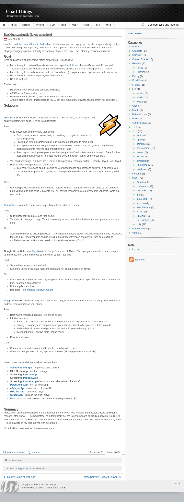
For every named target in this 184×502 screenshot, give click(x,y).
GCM (52, 25)
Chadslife (137, 51)
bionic (75, 65)
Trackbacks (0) (96, 452)
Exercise (136, 63)
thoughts (136, 173)
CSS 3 (62, 487)
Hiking (140, 67)
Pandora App (30, 377)
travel (135, 177)
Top (179, 483)
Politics (136, 118)
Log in (135, 249)
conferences (143, 186)
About (14, 25)
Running (141, 72)
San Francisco (139, 122)
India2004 (142, 199)
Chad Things (19, 11)
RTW (139, 211)
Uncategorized (139, 228)
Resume (26, 25)
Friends (136, 84)
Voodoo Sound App (21, 367)
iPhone (140, 156)
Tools (63, 25)
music (140, 97)
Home (4, 25)
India (139, 194)
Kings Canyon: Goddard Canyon (101, 477)
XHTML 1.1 (48, 487)
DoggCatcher (11, 300)
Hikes (86, 25)
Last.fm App (30, 374)
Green (135, 105)
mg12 (34, 487)
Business (137, 46)
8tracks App (30, 381)
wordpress (142, 169)
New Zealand (144, 207)
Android (141, 135)
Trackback (36, 452)
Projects (40, 25)
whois (108, 25)
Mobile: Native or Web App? (22, 477)
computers (142, 144)
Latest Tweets (135, 33)
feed (140, 259)
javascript (142, 161)
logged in (22, 468)
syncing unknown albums (40, 290)
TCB (134, 127)
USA (139, 224)
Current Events (140, 59)
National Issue (139, 114)
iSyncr (13, 398)
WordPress (10, 486)
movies (140, 93)
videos (140, 101)
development (143, 148)
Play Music (38, 251)
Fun (134, 89)
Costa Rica (142, 190)
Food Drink (138, 80)
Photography (143, 165)
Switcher (144, 24)
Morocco (141, 203)
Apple (140, 139)
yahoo (135, 233)
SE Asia (141, 216)
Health (135, 110)
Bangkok (145, 220)
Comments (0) (113, 452)
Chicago (136, 55)
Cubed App (16, 395)
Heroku (140, 152)
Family (135, 76)
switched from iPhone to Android (31, 44)
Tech (134, 131)
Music (75, 25)
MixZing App (17, 391)
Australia (141, 182)
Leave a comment (15, 452)
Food (97, 25)
